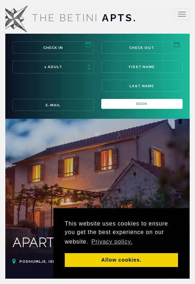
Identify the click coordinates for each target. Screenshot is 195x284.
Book (142, 104)
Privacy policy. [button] (111, 242)
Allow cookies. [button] (121, 260)
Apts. (68, 18)
